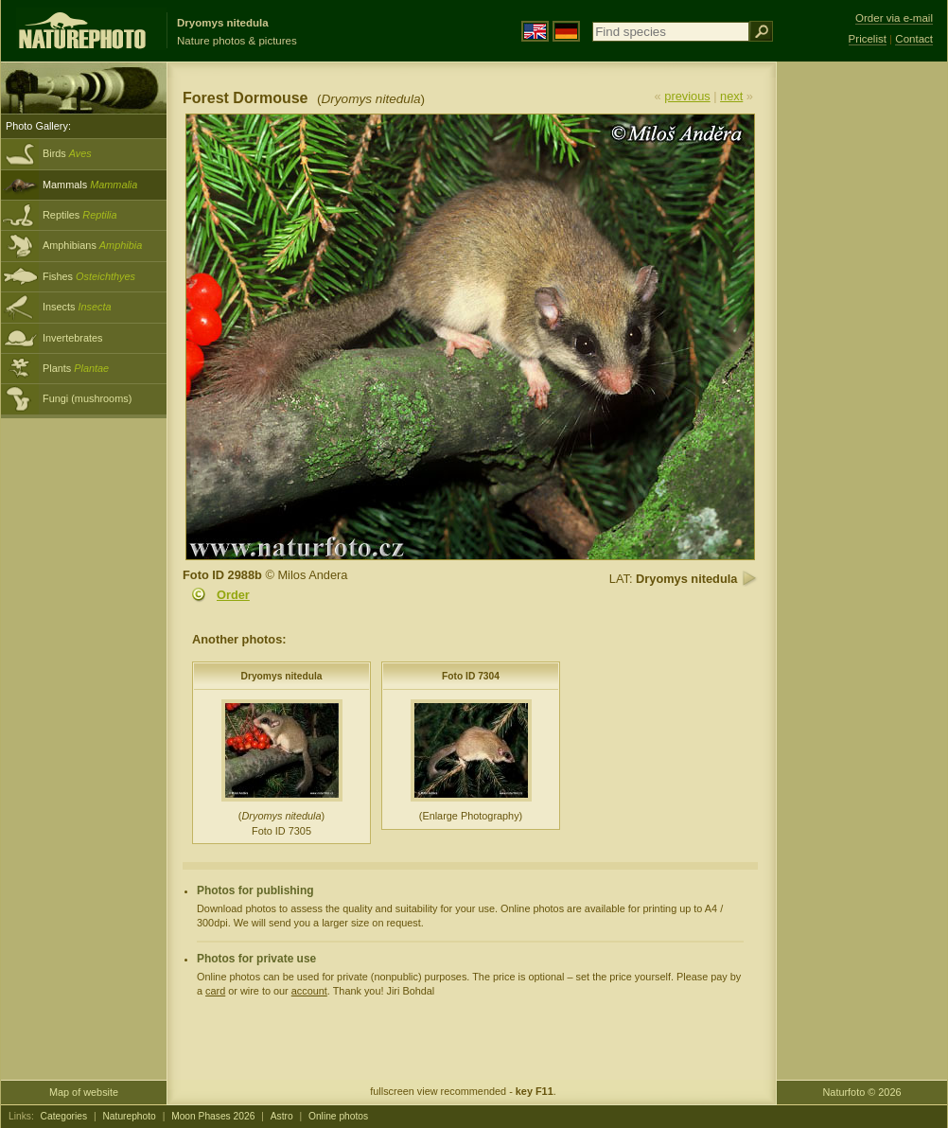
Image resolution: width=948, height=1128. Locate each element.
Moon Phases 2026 (213, 1116)
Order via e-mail (894, 18)
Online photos (338, 1116)
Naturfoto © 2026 (862, 1092)
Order (233, 595)
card (215, 990)
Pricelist (868, 38)
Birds (67, 153)
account (309, 990)
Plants (76, 368)
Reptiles (80, 214)
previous (687, 96)
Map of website (83, 1092)
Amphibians (92, 245)
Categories (64, 1116)
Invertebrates (72, 338)
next (731, 96)
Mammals (90, 184)
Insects (77, 306)
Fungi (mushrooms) (87, 398)
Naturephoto (128, 1116)
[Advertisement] (862, 364)
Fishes (89, 276)
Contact (914, 38)
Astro (282, 1116)
